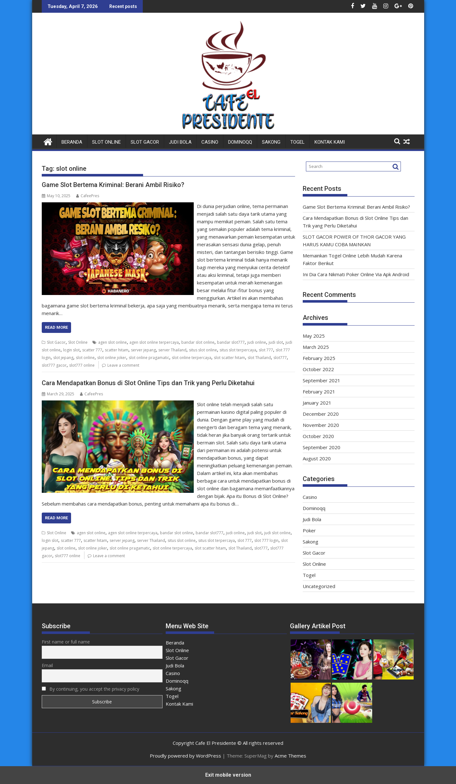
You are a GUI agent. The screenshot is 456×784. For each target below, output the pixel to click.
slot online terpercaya (191, 357)
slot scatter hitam (229, 357)
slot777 (280, 357)
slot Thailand (259, 357)
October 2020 (318, 436)
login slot (71, 350)
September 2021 (321, 380)
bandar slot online (197, 342)
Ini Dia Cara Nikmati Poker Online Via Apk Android (356, 274)
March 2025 (316, 347)
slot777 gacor (54, 365)
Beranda (72, 142)
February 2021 (319, 391)
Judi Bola (180, 142)
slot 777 (266, 350)
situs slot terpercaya (238, 350)
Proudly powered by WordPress (185, 755)
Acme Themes (290, 755)
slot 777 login (266, 540)
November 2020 (321, 425)
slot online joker (111, 357)
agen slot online (112, 342)
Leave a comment (123, 365)
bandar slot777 (231, 342)
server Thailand (172, 350)
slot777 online (82, 365)
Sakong (271, 142)
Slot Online (106, 142)
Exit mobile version (228, 775)
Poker (309, 530)
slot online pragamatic (149, 357)
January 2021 (317, 402)
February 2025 (319, 358)
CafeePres (87, 195)
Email (47, 665)
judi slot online (277, 533)
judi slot (276, 342)
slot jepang (63, 357)
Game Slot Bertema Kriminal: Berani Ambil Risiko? (113, 185)
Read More (56, 327)
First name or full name (66, 642)
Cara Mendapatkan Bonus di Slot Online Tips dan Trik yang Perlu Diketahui (148, 383)
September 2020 (321, 447)
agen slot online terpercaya (154, 342)
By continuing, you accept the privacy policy (90, 689)
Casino (209, 142)
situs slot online (203, 350)
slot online (85, 357)
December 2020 (321, 414)
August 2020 (317, 458)
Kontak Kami (330, 142)
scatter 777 (92, 350)
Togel (297, 142)
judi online (256, 342)
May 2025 (314, 336)
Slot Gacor (145, 142)
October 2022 (318, 369)
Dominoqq (240, 142)
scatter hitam (116, 350)
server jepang (143, 350)
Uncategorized (319, 586)
